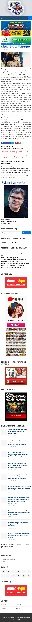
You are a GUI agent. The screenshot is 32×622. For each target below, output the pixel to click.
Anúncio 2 (18, 604)
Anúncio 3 (3, 608)
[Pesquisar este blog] (11, 232)
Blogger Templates (16, 619)
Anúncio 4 (18, 608)
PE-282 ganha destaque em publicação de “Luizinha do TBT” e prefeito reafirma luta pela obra (18, 454)
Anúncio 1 (3, 604)
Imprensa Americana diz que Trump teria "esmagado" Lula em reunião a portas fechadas (19, 512)
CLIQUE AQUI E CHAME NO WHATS (8, 560)
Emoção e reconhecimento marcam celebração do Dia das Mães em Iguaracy (19, 535)
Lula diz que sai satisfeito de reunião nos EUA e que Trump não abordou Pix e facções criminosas (19, 488)
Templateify (11, 617)
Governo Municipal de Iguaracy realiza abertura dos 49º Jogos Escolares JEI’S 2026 (17, 465)
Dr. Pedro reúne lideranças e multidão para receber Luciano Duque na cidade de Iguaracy (17, 442)
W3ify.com (19, 617)
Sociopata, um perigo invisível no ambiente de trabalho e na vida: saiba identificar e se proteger (18, 476)
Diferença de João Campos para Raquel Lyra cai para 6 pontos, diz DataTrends (18, 523)
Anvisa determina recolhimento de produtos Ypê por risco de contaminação (18, 431)
